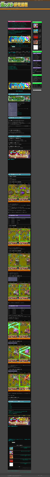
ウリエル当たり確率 (35, 66)
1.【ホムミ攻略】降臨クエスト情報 (11, 66)
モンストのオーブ (11, 413)
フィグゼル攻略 (10, 406)
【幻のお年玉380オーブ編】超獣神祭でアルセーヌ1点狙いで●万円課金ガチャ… (17, 22)
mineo (37, 80)
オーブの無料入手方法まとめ (12, 33)
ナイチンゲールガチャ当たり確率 (36, 65)
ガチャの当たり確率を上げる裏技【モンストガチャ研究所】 (39, 46)
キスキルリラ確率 (35, 69)
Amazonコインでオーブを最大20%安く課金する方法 (15, 412)
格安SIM (34, 76)
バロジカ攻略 (10, 403)
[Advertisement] (25, 16)
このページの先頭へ (40, 475)
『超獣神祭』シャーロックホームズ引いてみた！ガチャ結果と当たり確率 (18, 411)
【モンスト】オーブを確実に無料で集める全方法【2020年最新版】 (39, 30)
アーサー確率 (34, 70)
